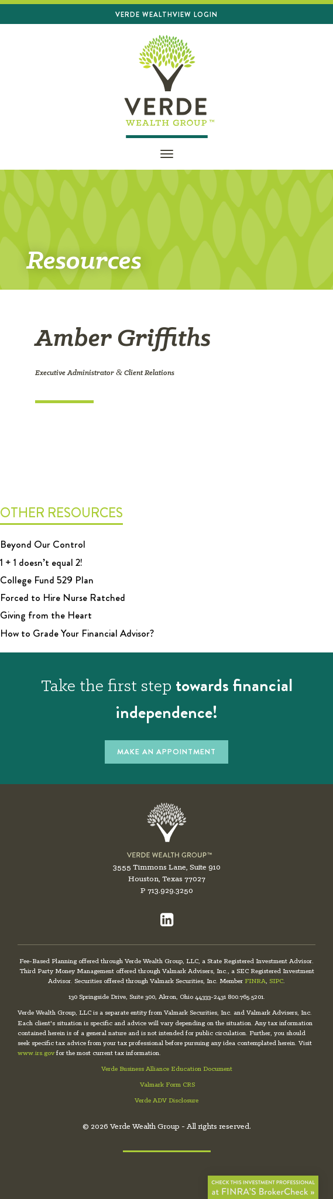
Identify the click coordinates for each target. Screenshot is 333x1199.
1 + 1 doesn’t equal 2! (41, 562)
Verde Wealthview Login (166, 14)
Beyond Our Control (42, 544)
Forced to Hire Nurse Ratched (62, 597)
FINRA (255, 981)
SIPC (276, 981)
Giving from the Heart (46, 615)
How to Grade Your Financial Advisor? (77, 633)
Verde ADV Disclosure (166, 1100)
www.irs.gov (36, 1053)
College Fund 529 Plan (47, 580)
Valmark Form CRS (167, 1084)
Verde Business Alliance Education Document (166, 1069)
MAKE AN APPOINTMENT (166, 751)
